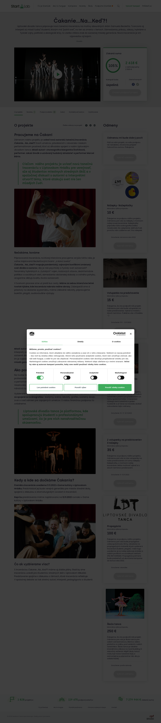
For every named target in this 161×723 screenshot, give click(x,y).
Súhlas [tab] (45, 342)
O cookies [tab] (116, 342)
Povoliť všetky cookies (115, 388)
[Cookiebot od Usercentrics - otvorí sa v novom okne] (115, 334)
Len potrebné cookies (46, 388)
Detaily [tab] (81, 342)
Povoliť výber (80, 388)
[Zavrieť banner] (131, 334)
